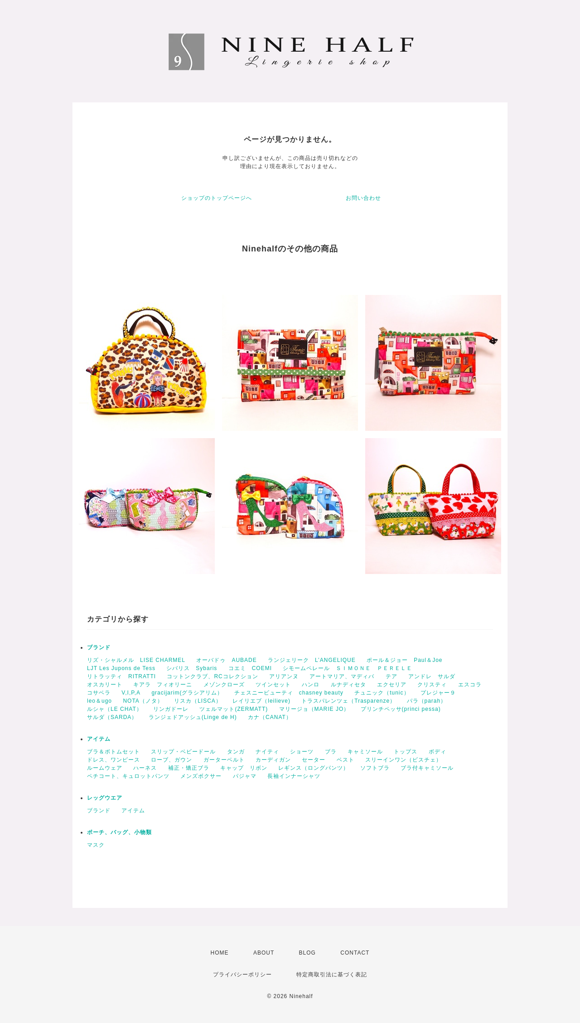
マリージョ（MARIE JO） (314, 709)
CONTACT (354, 953)
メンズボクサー (201, 776)
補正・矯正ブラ (188, 768)
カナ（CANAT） (270, 717)
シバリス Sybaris (191, 668)
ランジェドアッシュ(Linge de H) (193, 717)
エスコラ (470, 684)
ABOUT (263, 953)
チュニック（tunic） (381, 693)
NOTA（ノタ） (143, 701)
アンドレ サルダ (431, 676)
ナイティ (267, 751)
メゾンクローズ (224, 684)
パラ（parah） (427, 701)
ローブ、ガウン (171, 760)
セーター (313, 760)
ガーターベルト (224, 760)
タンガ (236, 751)
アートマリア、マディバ (341, 676)
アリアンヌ (284, 676)
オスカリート (104, 684)
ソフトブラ (375, 768)
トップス (405, 751)
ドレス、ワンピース (113, 760)
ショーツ (302, 751)
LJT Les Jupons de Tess (121, 668)
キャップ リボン (243, 768)
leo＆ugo (99, 701)
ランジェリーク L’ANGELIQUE (312, 660)
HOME (220, 953)
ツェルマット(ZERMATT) (233, 709)
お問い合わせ (363, 198)
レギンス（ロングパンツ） (313, 768)
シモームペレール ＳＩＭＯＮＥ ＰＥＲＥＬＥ (347, 668)
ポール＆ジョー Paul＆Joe (404, 660)
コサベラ (99, 693)
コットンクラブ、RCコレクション (212, 676)
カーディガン (273, 760)
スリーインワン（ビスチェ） (403, 760)
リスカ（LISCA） (198, 701)
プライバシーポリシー (242, 974)
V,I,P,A (130, 693)
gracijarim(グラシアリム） (187, 693)
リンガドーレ (170, 709)
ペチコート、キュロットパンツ (128, 776)
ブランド (99, 647)
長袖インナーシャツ (293, 776)
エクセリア (391, 684)
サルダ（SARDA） (112, 717)
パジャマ (244, 776)
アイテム (99, 739)
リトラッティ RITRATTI (121, 676)
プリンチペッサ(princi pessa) (401, 709)
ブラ (331, 751)
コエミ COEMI (250, 668)
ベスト (345, 760)
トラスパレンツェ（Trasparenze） (348, 701)
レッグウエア (104, 798)
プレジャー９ (438, 693)
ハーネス (145, 768)
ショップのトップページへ (216, 198)
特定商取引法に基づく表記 (331, 974)
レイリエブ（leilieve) (261, 701)
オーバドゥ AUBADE (226, 660)
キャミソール (365, 751)
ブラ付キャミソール (427, 768)
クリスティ (432, 684)
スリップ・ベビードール (183, 751)
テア (391, 676)
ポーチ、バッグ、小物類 (119, 832)
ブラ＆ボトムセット (113, 751)
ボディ (437, 751)
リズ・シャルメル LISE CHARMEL (136, 660)
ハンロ (310, 684)
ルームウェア (104, 768)
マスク (96, 845)
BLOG (307, 953)
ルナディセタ (348, 684)
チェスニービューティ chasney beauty (288, 693)
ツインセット (273, 684)
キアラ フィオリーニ (162, 684)
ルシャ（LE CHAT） (114, 709)
